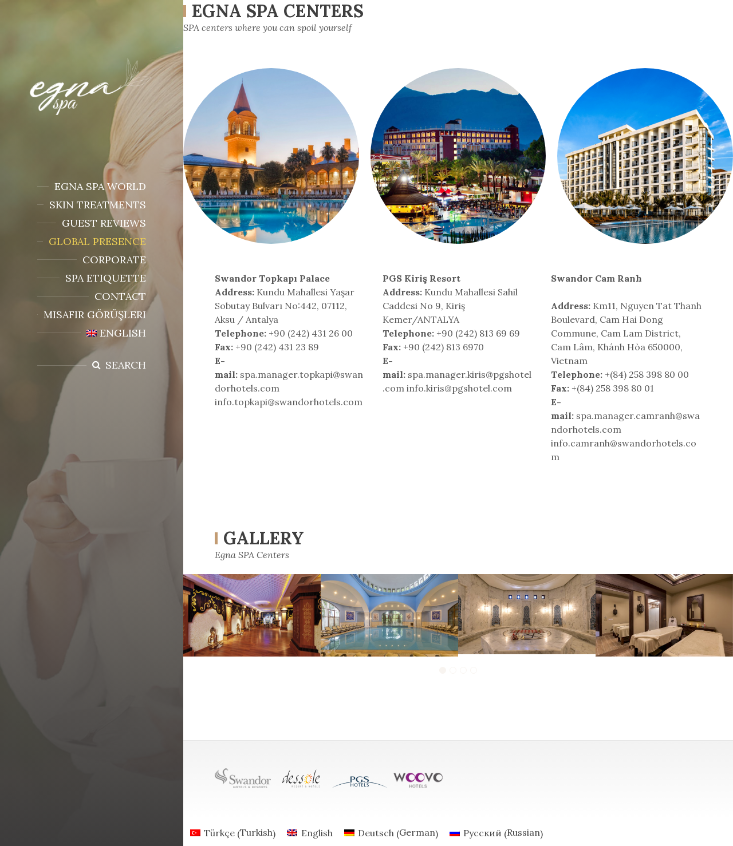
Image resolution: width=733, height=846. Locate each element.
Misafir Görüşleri (95, 314)
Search (125, 364)
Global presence (97, 241)
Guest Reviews (104, 223)
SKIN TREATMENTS (97, 204)
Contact (120, 296)
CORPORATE (114, 259)
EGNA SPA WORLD (100, 186)
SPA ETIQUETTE (105, 277)
